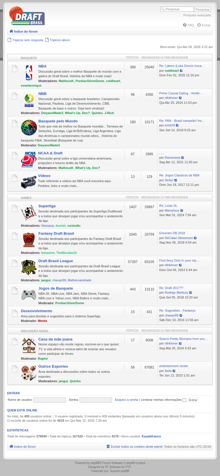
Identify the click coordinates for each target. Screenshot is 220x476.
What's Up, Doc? (77, 113)
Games (26, 198)
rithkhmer (171, 97)
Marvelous (172, 210)
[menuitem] (188, 25)
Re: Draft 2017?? (171, 288)
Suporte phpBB (119, 471)
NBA (42, 66)
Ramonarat (172, 157)
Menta (42, 320)
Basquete (29, 58)
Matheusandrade (79, 280)
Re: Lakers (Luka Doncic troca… (182, 65)
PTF (128, 467)
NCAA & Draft (50, 153)
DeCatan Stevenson (179, 238)
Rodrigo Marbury (176, 292)
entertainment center (173, 366)
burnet (61, 225)
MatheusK (66, 81)
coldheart (113, 81)
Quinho (97, 113)
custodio (73, 225)
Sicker (169, 180)
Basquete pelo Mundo (58, 121)
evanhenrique (31, 85)
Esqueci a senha (126, 399)
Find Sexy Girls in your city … (180, 260)
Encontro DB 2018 (172, 233)
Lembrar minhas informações (163, 399)
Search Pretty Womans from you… (183, 338)
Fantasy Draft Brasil (56, 233)
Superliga (47, 206)
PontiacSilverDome (90, 81)
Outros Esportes (53, 366)
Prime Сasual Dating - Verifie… (181, 93)
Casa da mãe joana (55, 339)
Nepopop (47, 225)
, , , (161, 152)
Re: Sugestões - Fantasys (177, 310)
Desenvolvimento (36, 311)
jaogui (45, 280)
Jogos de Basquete (55, 288)
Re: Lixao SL (168, 205)
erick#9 (170, 125)
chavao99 (59, 280)
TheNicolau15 (66, 252)
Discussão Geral (35, 331)
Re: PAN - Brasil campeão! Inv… (182, 120)
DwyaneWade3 (52, 113)
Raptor (43, 358)
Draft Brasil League (55, 261)
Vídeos (44, 176)
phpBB (95, 463)
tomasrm (47, 252)
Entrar (13, 393)
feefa (168, 371)
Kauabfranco (151, 436)
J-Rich (109, 113)
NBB (42, 93)
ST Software (113, 467)
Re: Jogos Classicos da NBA (179, 175)
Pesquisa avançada (197, 15)
